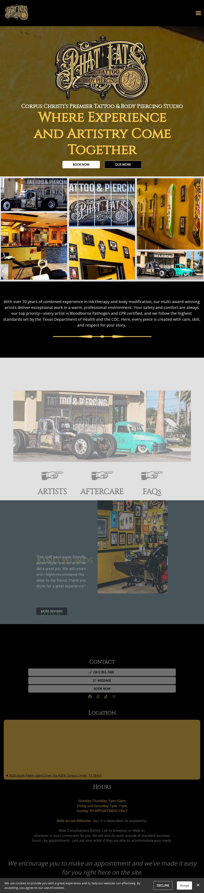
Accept (184, 885)
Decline (163, 885)
